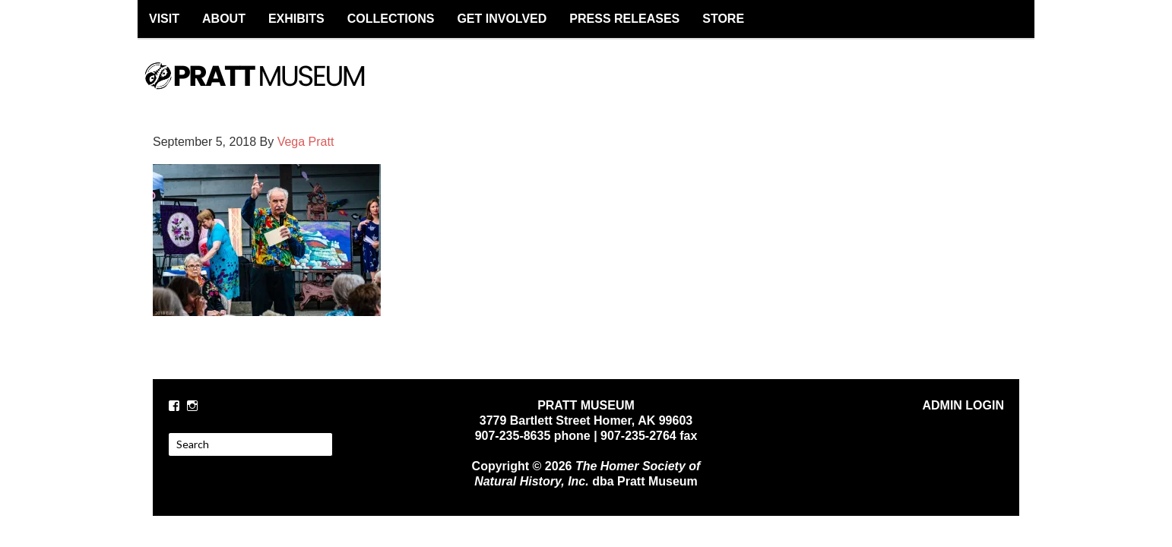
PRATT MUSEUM (271, 89)
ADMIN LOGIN (963, 405)
